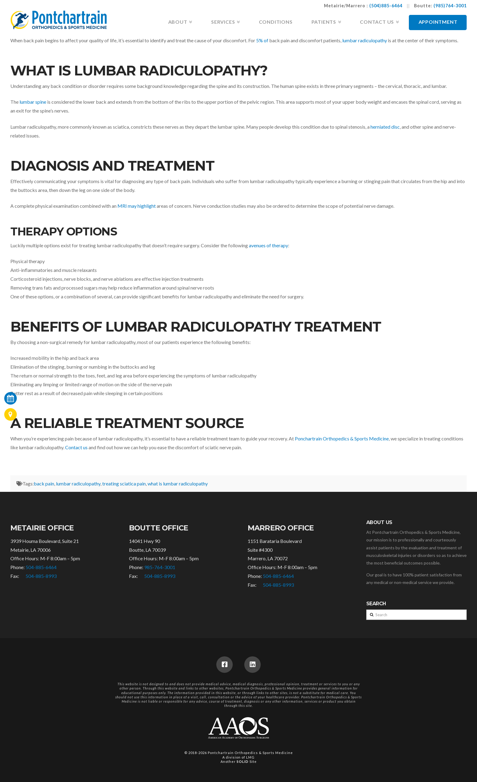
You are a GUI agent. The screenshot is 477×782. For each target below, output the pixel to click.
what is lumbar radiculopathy (178, 483)
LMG (250, 757)
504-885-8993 (41, 576)
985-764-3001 (159, 567)
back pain (44, 483)
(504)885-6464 (385, 5)
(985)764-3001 (450, 5)
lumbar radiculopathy (78, 483)
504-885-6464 (41, 567)
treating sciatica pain (124, 483)
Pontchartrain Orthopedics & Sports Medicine (250, 753)
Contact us (76, 447)
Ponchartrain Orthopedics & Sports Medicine (342, 438)
